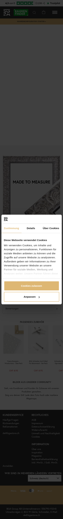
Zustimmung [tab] (11, 228)
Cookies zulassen (31, 285)
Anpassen (32, 296)
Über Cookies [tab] (51, 228)
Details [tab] (31, 228)
